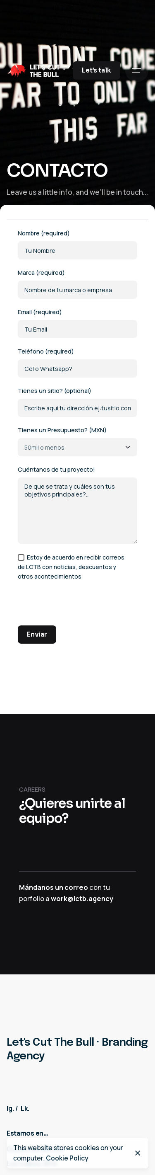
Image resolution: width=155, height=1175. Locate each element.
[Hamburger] (136, 70)
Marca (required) (77, 284)
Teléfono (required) (77, 362)
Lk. (25, 1108)
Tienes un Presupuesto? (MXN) (77, 441)
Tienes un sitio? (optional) (77, 402)
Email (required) (77, 323)
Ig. (10, 1108)
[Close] (137, 1153)
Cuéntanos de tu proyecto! (77, 504)
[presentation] (80, 606)
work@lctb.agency (82, 898)
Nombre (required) (77, 244)
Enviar (37, 634)
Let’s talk (96, 70)
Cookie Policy (67, 1158)
